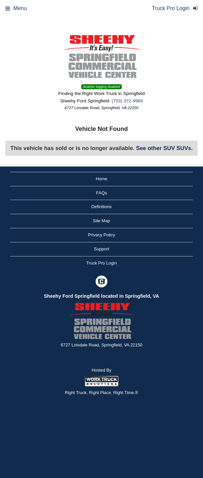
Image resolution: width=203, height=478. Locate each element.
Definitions (101, 206)
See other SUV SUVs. (164, 148)
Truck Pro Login (101, 263)
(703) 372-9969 (127, 100)
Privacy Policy (101, 234)
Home (101, 178)
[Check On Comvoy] (101, 282)
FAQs (101, 192)
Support (101, 248)
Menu (16, 8)
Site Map (101, 220)
